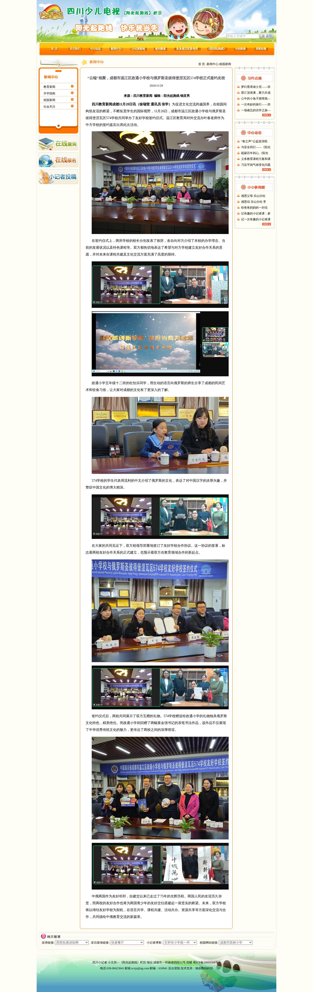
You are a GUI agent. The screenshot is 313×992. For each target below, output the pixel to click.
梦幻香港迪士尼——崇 (255, 87)
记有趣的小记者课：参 (255, 213)
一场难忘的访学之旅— (255, 110)
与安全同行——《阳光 (255, 147)
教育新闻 (49, 87)
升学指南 (49, 93)
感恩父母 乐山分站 (253, 196)
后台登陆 (174, 968)
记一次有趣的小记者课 (255, 219)
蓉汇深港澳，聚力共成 (255, 92)
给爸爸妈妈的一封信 (254, 207)
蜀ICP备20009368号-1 (207, 962)
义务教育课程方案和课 (255, 159)
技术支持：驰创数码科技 (197, 968)
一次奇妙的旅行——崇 (255, 104)
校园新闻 (49, 100)
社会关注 (49, 106)
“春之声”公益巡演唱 (254, 141)
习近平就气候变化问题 (255, 165)
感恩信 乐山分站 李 (253, 201)
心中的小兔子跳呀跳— (255, 98)
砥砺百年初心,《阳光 (254, 153)
